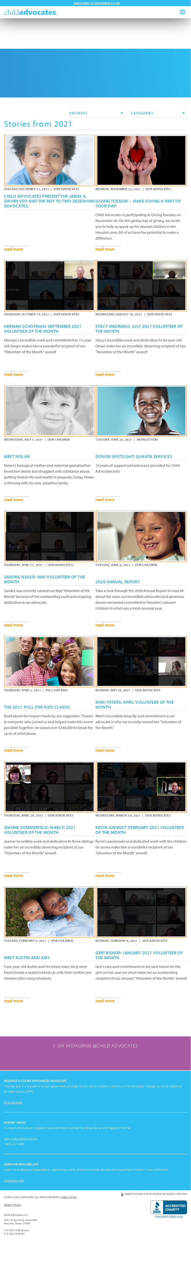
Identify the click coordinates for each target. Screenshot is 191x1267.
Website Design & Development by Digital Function (156, 1220)
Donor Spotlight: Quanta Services (133, 456)
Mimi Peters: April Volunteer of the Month (134, 705)
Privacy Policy (12, 1231)
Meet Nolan (17, 456)
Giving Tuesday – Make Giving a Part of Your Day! (138, 203)
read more (13, 249)
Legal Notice (69, 1224)
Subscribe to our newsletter (97, 3)
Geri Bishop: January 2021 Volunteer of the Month (139, 955)
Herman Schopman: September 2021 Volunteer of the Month (43, 329)
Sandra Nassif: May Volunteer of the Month (44, 579)
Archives (96, 113)
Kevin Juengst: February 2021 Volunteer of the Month (139, 830)
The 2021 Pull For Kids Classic (37, 707)
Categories (158, 113)
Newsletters (147, 439)
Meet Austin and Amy (27, 957)
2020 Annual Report (117, 581)
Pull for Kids (57, 690)
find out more (13, 1129)
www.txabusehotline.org (20, 1165)
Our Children (59, 439)
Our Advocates (66, 189)
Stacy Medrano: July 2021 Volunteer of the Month (139, 329)
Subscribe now (14, 1207)
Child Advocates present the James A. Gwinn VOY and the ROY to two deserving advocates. (49, 201)
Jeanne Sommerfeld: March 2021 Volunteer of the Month (40, 830)
